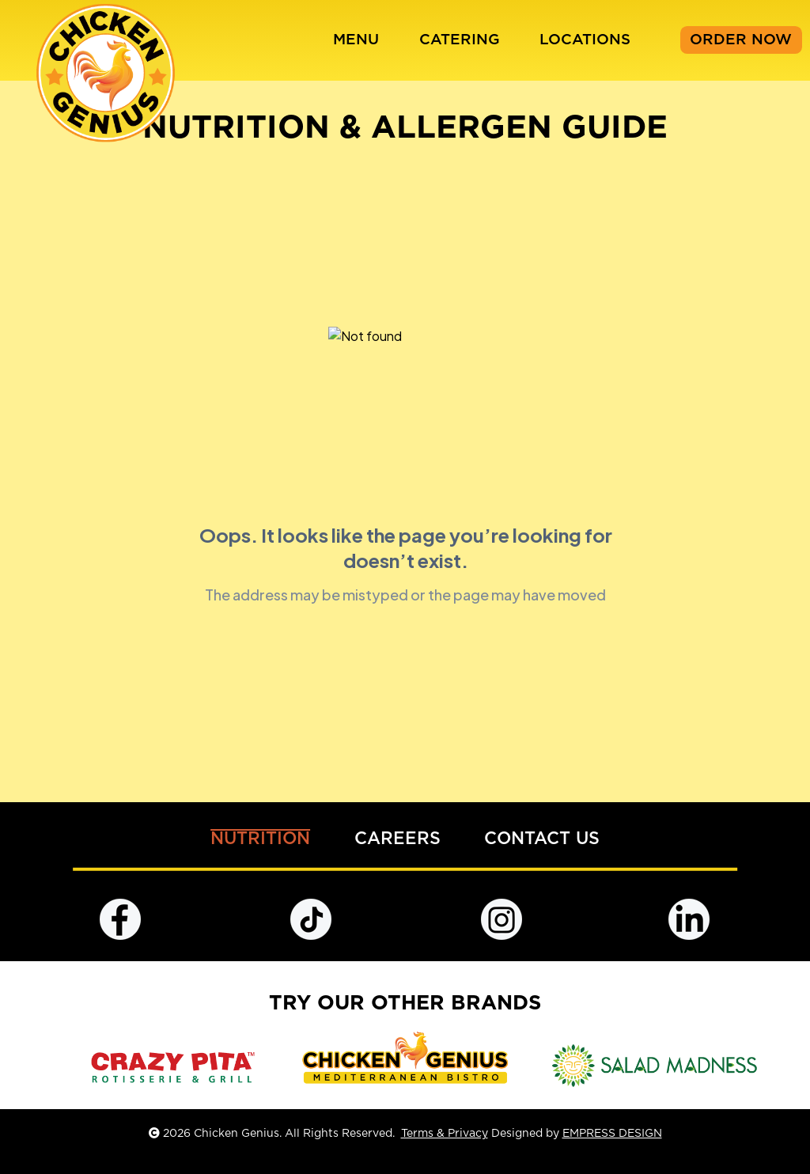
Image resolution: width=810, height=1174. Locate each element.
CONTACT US (542, 839)
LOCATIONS (584, 39)
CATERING (459, 39)
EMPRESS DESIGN (612, 1133)
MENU (356, 39)
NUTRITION (260, 839)
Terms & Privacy (444, 1133)
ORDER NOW (741, 39)
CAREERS (397, 839)
